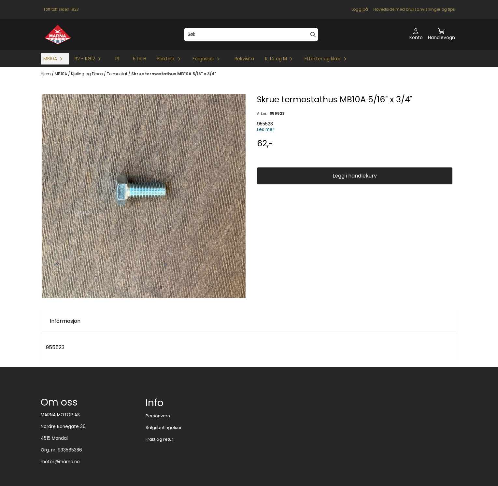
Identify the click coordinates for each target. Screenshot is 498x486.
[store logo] (58, 34)
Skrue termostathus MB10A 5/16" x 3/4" (173, 74)
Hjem (46, 74)
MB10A (61, 74)
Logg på (359, 9)
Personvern (158, 416)
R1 (117, 58)
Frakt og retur (159, 439)
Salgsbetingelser (164, 427)
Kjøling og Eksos (87, 74)
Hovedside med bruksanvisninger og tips (414, 9)
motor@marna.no (60, 462)
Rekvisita (244, 58)
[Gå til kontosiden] (416, 34)
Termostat (117, 74)
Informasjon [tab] (65, 321)
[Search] (313, 34)
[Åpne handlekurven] (441, 34)
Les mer (265, 129)
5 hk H (139, 58)
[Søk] (251, 34)
